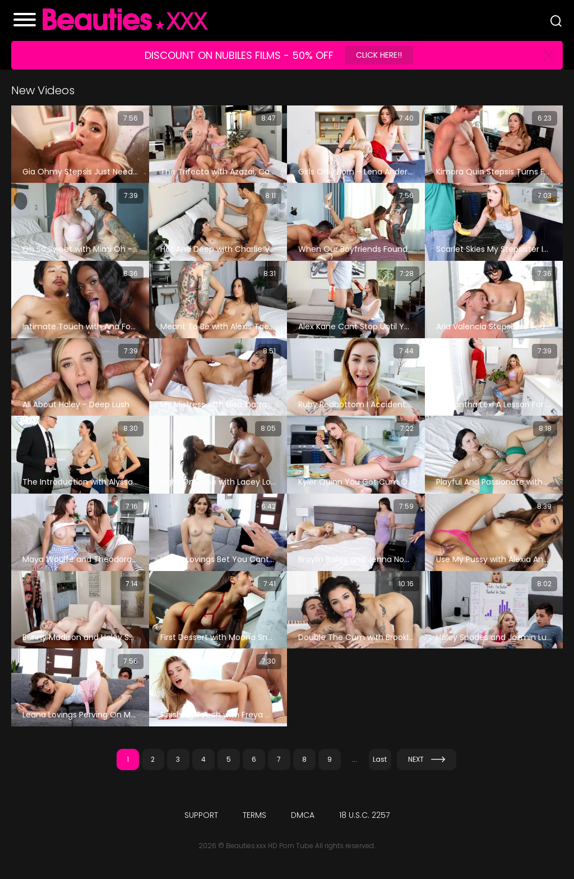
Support (201, 815)
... (354, 759)
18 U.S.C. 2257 (364, 815)
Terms (254, 815)
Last (380, 759)
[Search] (556, 20)
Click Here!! (379, 55)
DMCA (302, 815)
